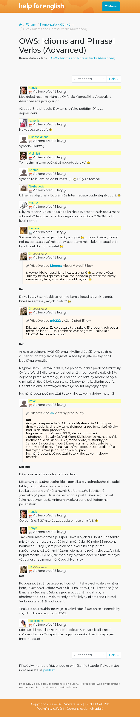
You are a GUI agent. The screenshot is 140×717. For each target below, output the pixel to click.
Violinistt (34, 153)
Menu (111, 6)
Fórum (31, 24)
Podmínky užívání (50, 708)
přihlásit (49, 670)
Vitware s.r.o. (73, 704)
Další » (114, 79)
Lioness (34, 228)
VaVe (32, 401)
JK (38, 253)
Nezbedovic (37, 186)
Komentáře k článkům (56, 24)
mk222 (33, 202)
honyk (33, 87)
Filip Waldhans (38, 137)
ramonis (34, 120)
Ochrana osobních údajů (85, 708)
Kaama (34, 170)
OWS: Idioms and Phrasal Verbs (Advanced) (83, 58)
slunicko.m (36, 620)
